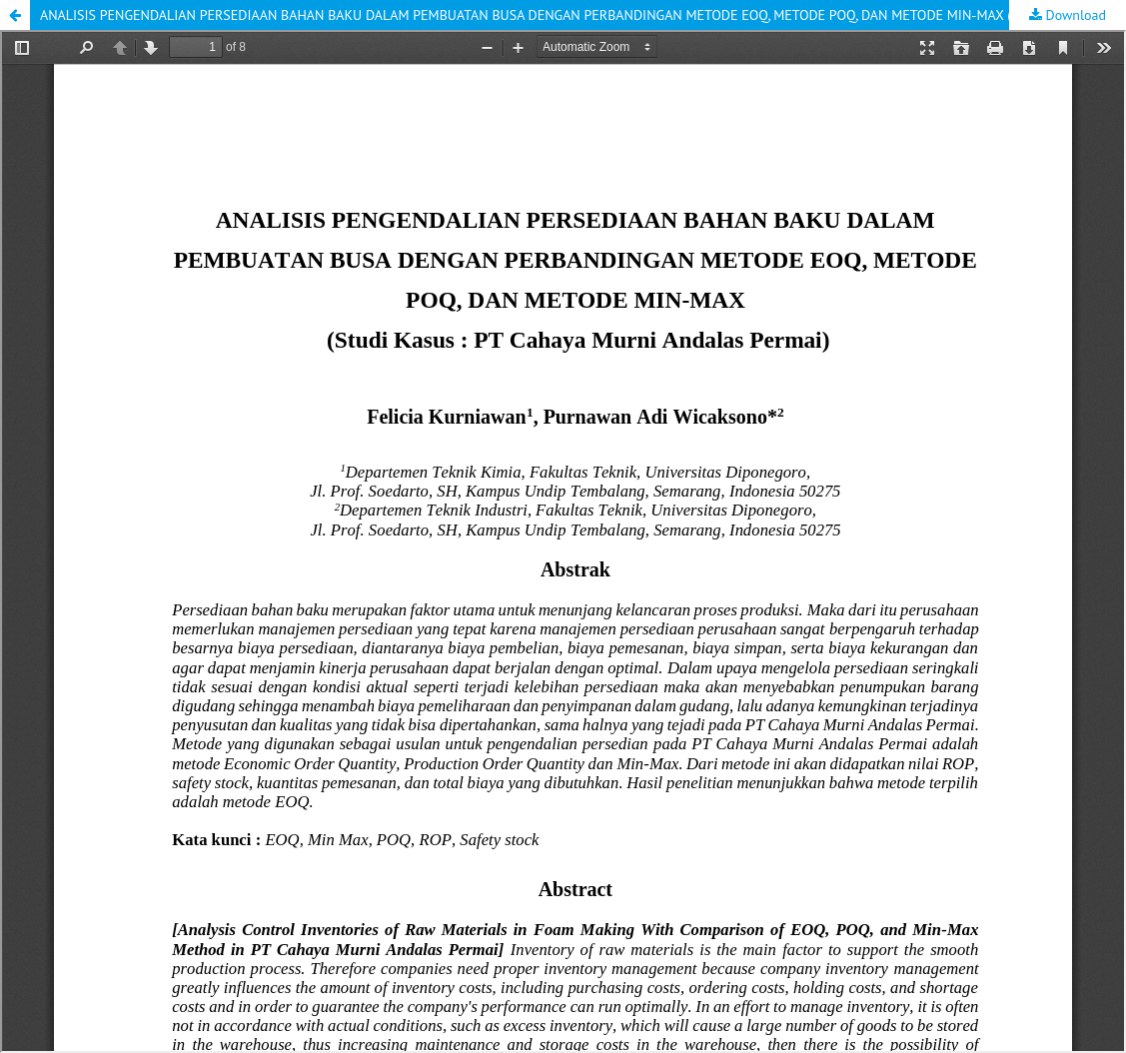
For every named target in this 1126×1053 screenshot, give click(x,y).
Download (1074, 15)
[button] (15, 15)
